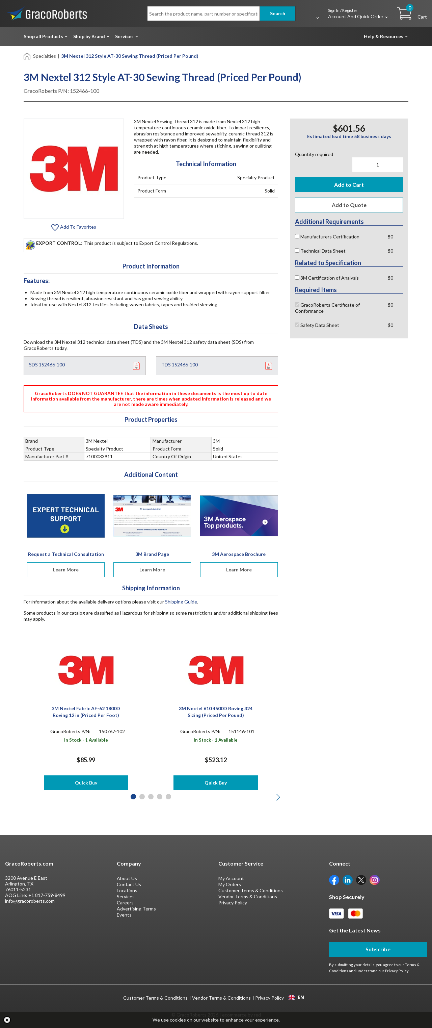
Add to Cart (349, 184)
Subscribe (378, 949)
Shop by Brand (89, 36)
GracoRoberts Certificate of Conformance (327, 308)
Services (124, 36)
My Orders (229, 884)
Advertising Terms (136, 908)
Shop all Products (43, 36)
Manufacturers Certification (327, 236)
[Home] (27, 55)
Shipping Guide (181, 602)
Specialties (44, 56)
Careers (125, 902)
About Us (127, 878)
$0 (390, 236)
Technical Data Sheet (320, 251)
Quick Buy (86, 783)
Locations (127, 890)
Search (277, 13)
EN (296, 997)
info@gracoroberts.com (30, 901)
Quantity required (314, 154)
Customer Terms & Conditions (250, 890)
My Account (231, 878)
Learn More (66, 569)
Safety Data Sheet (317, 325)
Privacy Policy (232, 902)
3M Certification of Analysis (327, 278)
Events (124, 915)
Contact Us (129, 884)
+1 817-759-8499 (46, 895)
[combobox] (296, 997)
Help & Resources (383, 36)
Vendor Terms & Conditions (247, 896)
